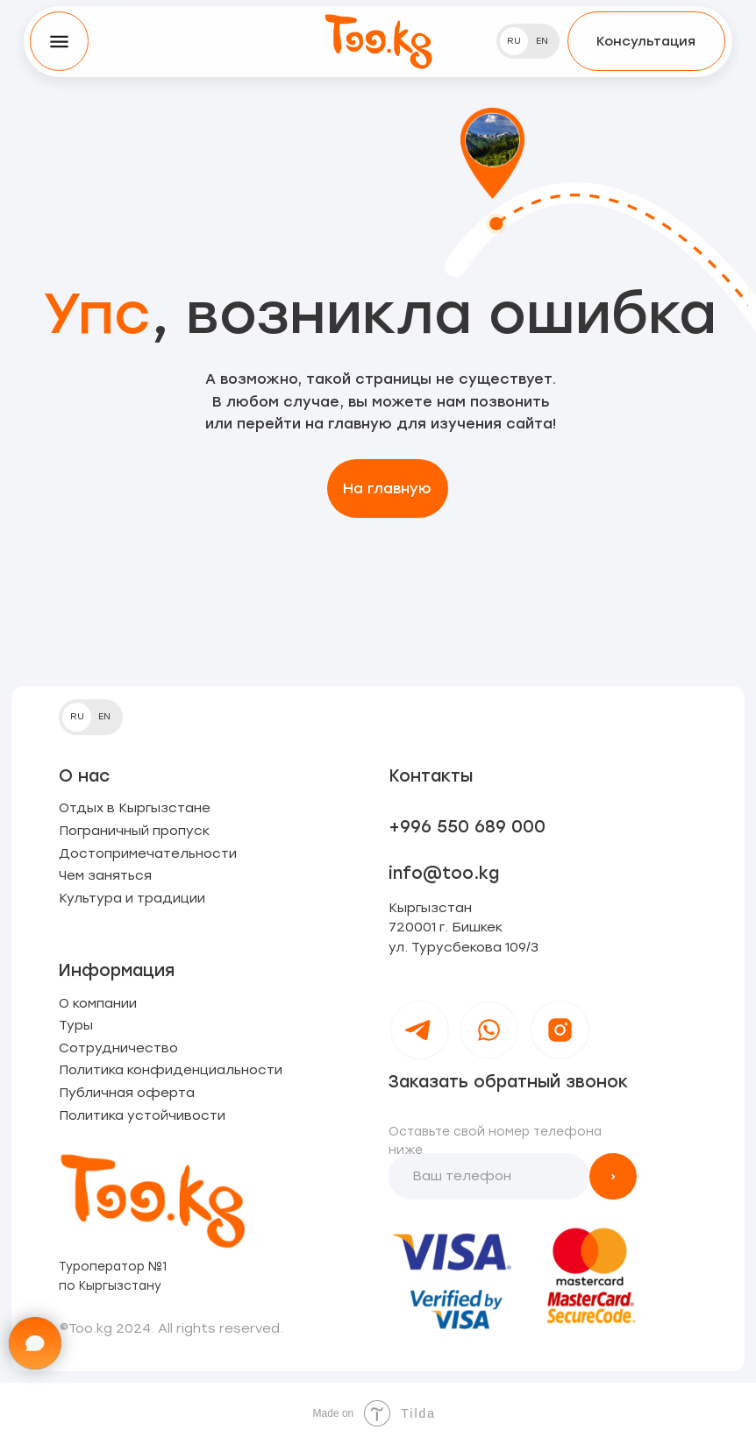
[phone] (489, 1176)
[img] (378, 40)
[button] (646, 40)
